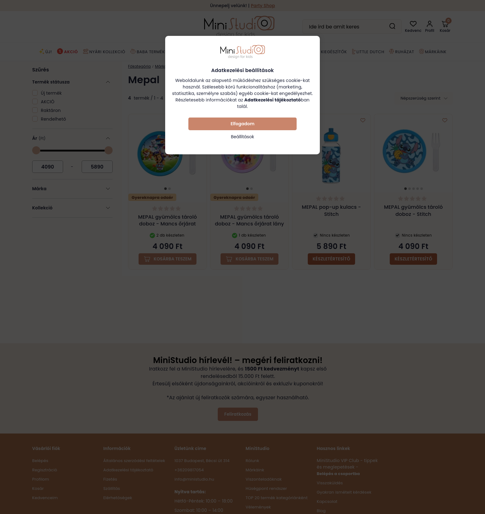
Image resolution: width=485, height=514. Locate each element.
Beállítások (242, 137)
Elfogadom (242, 124)
